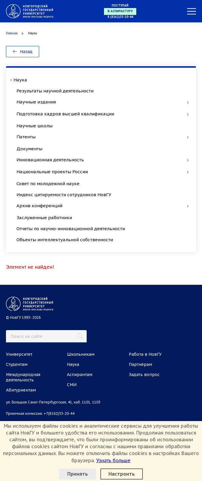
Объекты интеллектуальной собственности (64, 239)
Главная (12, 33)
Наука (73, 364)
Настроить (121, 474)
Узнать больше (113, 460)
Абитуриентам (21, 390)
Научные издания (102, 102)
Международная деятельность (23, 377)
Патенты (102, 137)
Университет (19, 354)
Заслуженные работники (44, 217)
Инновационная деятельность (102, 160)
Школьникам (80, 354)
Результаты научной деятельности (55, 91)
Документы (29, 148)
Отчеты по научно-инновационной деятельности (70, 228)
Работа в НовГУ (145, 354)
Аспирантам (79, 374)
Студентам (16, 364)
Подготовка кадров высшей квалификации (102, 114)
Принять (77, 474)
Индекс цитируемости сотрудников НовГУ (63, 194)
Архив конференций (102, 205)
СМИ (71, 384)
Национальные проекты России (102, 171)
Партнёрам (140, 364)
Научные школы (34, 126)
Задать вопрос (144, 374)
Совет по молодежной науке (47, 183)
